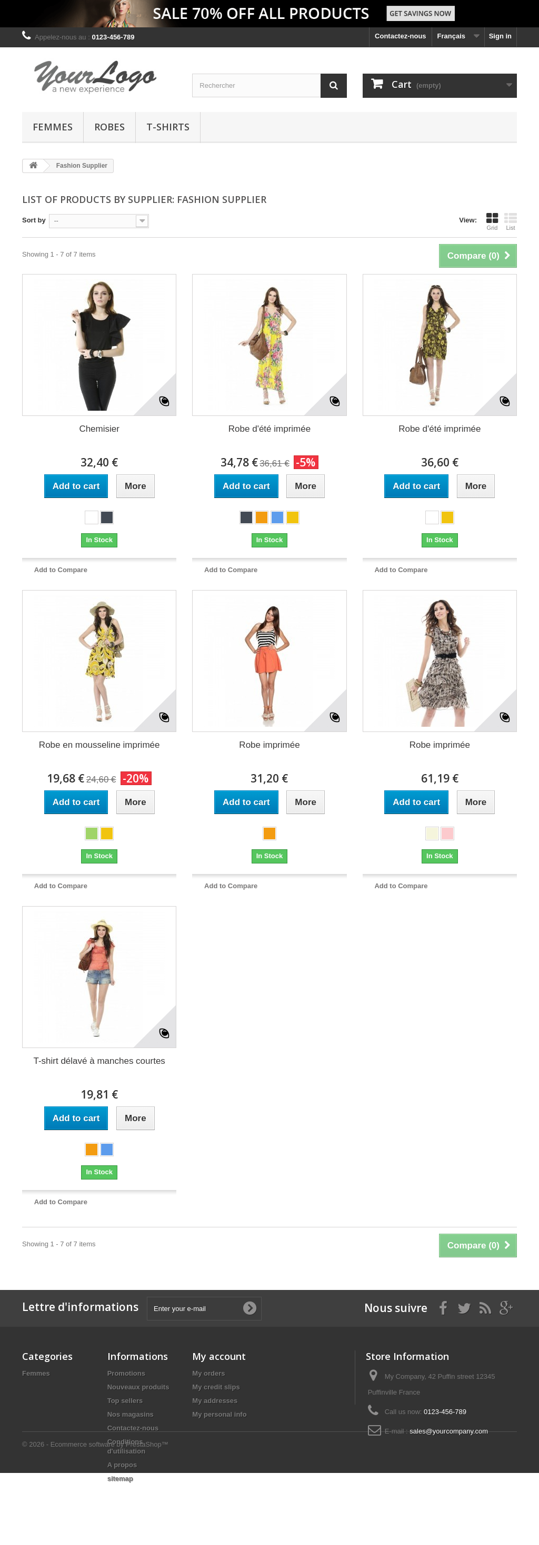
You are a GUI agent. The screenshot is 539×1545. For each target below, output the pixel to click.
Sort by (34, 220)
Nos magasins (130, 1414)
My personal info (219, 1414)
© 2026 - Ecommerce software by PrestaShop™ (95, 1516)
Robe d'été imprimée (269, 429)
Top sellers (125, 1401)
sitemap (120, 1478)
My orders (208, 1373)
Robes (109, 126)
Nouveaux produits (138, 1387)
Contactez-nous (400, 36)
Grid (492, 221)
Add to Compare (60, 570)
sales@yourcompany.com (449, 1431)
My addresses (214, 1401)
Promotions (126, 1373)
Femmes (53, 126)
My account (219, 1356)
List (510, 221)
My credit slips (215, 1387)
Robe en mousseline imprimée (99, 745)
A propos (122, 1465)
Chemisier (99, 429)
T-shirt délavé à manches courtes (99, 1061)
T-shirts (167, 126)
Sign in (500, 36)
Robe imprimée (269, 745)
